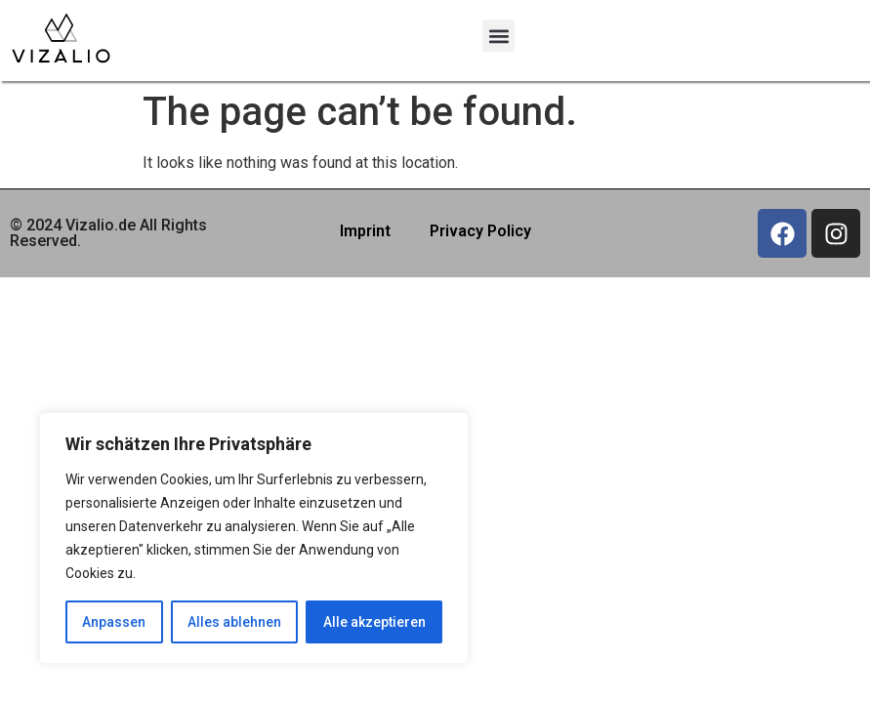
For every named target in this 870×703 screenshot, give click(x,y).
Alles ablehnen (234, 622)
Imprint (365, 231)
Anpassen (113, 622)
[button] (498, 36)
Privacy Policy (480, 231)
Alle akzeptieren (374, 622)
